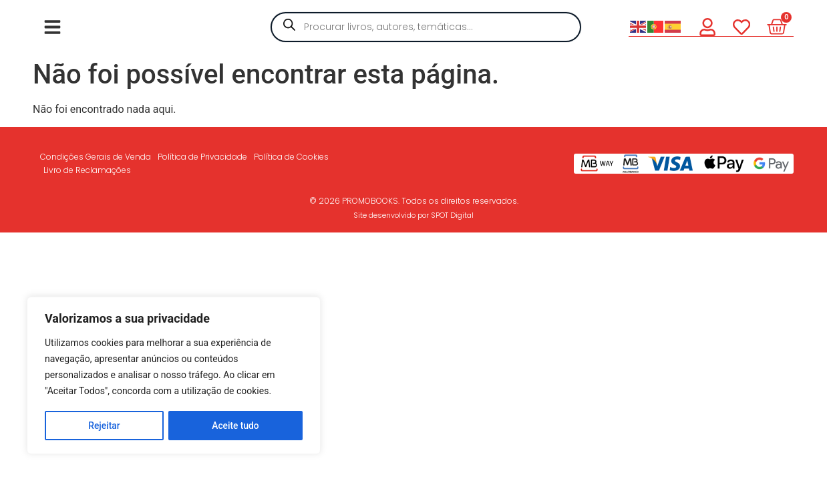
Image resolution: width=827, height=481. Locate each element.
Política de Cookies (291, 156)
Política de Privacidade (202, 156)
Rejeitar (104, 425)
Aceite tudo (236, 425)
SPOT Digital (452, 215)
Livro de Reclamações (87, 170)
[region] (174, 376)
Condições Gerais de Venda (95, 156)
